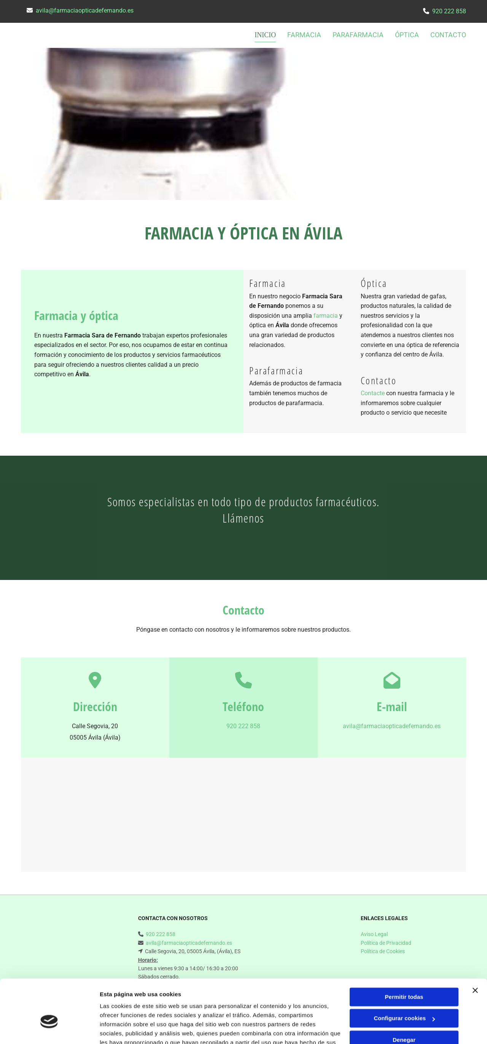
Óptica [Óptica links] (407, 35)
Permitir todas (404, 953)
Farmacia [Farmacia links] (304, 35)
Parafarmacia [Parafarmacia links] (358, 35)
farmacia (326, 315)
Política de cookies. (155, 1008)
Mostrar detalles (122, 1029)
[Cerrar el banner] (475, 946)
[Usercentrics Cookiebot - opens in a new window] (49, 1029)
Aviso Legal (374, 934)
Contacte (373, 393)
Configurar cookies (404, 974)
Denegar (404, 996)
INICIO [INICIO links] (266, 35)
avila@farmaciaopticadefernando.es (85, 10)
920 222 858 (449, 11)
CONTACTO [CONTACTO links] (448, 35)
